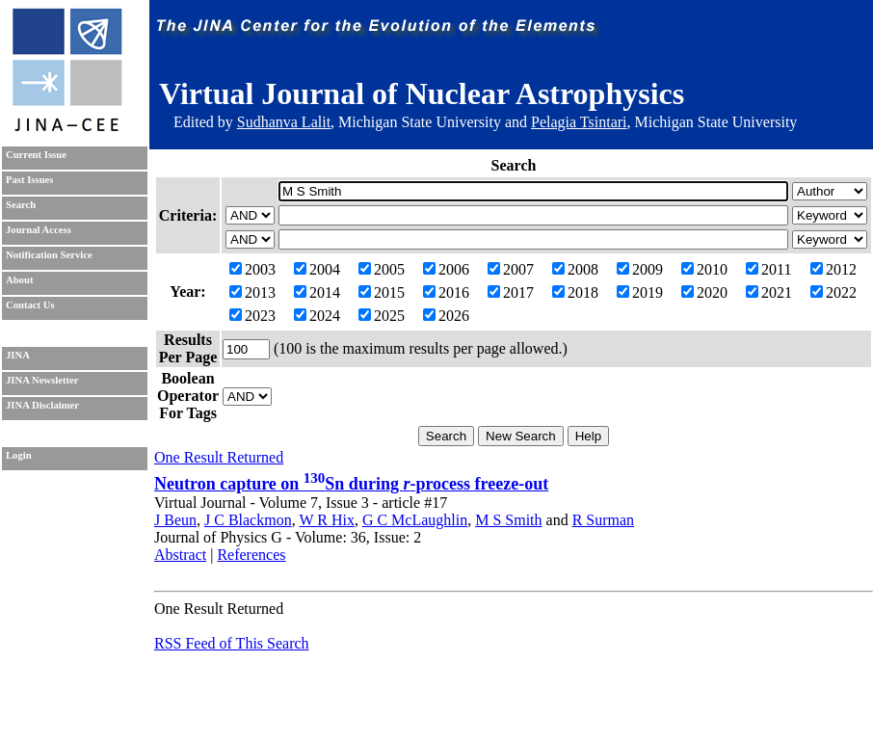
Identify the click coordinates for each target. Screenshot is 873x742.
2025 (381, 315)
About (19, 280)
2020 (704, 292)
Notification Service (49, 255)
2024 (317, 315)
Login (19, 455)
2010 (704, 269)
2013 (252, 292)
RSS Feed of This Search (231, 643)
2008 (575, 269)
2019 (640, 292)
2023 (252, 315)
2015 (381, 292)
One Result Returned (218, 457)
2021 (769, 292)
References (251, 554)
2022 (833, 292)
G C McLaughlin (414, 520)
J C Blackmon (248, 520)
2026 (446, 315)
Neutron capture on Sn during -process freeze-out (351, 483)
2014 (317, 292)
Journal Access (38, 230)
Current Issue (36, 154)
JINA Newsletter (42, 380)
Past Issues (29, 179)
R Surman (603, 520)
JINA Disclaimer (42, 405)
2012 (833, 269)
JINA (18, 355)
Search (21, 204)
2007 (511, 269)
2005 (381, 269)
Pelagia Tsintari (578, 122)
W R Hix (326, 520)
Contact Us (30, 305)
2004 (317, 269)
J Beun (175, 520)
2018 (575, 292)
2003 (252, 269)
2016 (446, 292)
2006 (446, 269)
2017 (511, 292)
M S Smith (508, 520)
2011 (768, 269)
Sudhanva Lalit (284, 122)
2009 (640, 269)
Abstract (180, 554)
